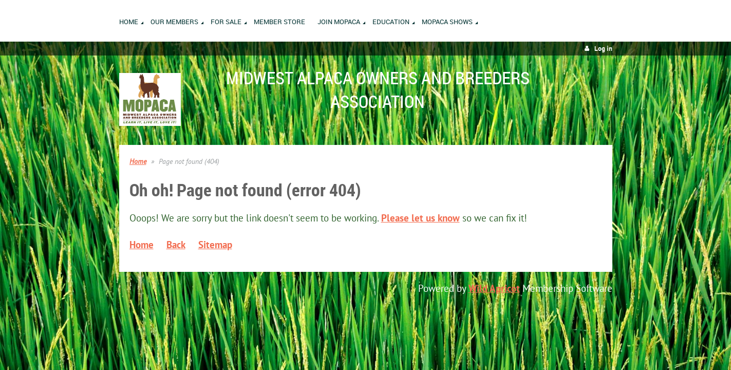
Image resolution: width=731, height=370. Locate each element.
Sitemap (215, 244)
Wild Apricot (494, 288)
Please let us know (420, 218)
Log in (603, 48)
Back (175, 244)
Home (137, 161)
